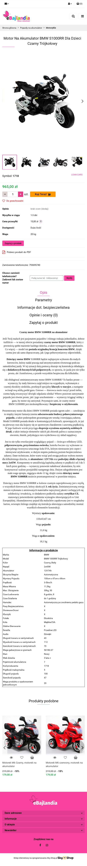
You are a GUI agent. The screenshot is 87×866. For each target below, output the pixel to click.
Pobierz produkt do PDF (16, 252)
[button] (79, 4)
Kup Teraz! (43, 194)
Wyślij (69, 278)
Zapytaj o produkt (13, 243)
